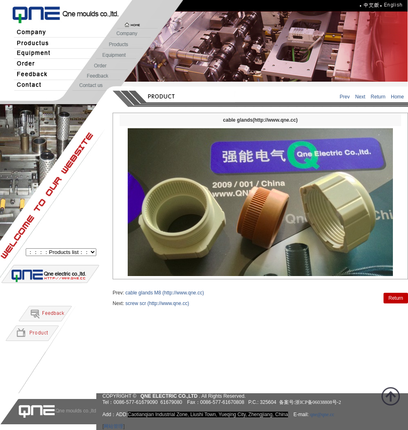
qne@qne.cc (322, 414)
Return (378, 97)
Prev (345, 97)
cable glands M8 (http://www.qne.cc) (164, 293)
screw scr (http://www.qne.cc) (157, 303)
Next (360, 97)
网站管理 (113, 426)
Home (397, 97)
